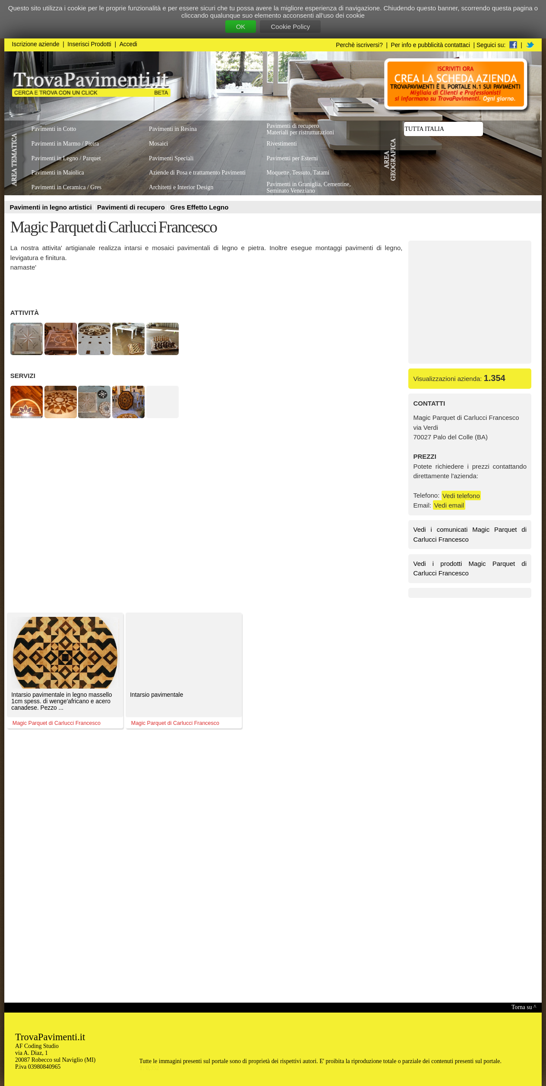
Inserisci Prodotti (89, 44)
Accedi (128, 44)
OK (241, 26)
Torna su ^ (523, 1007)
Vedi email (449, 505)
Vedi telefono (461, 495)
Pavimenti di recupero (132, 207)
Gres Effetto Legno (199, 207)
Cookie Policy (290, 26)
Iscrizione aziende (36, 44)
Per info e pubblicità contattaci (430, 45)
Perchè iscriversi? (359, 45)
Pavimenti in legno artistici (52, 207)
